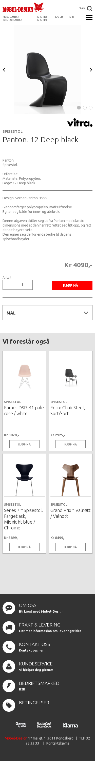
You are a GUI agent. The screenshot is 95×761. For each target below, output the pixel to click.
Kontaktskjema (57, 743)
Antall (7, 277)
